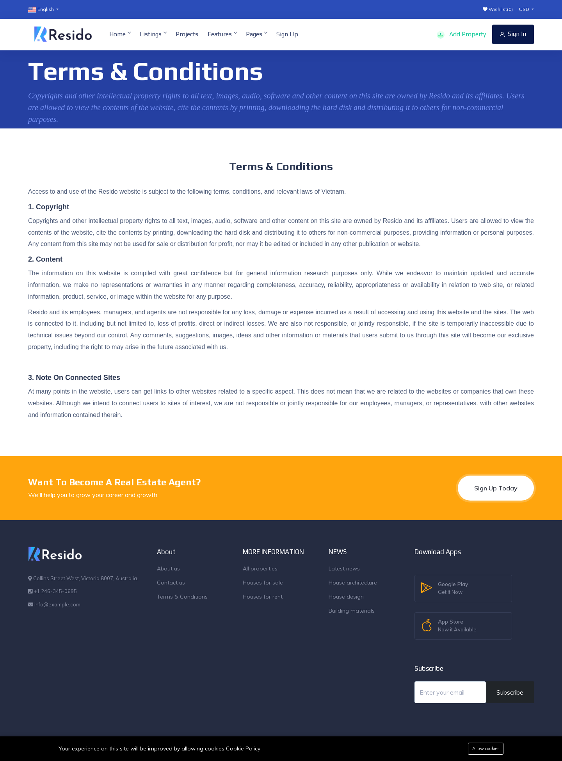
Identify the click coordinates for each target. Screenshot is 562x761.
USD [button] (524, 9)
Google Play (453, 588)
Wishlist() (498, 9)
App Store (457, 626)
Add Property (461, 34)
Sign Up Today (496, 488)
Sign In (513, 33)
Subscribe (509, 692)
